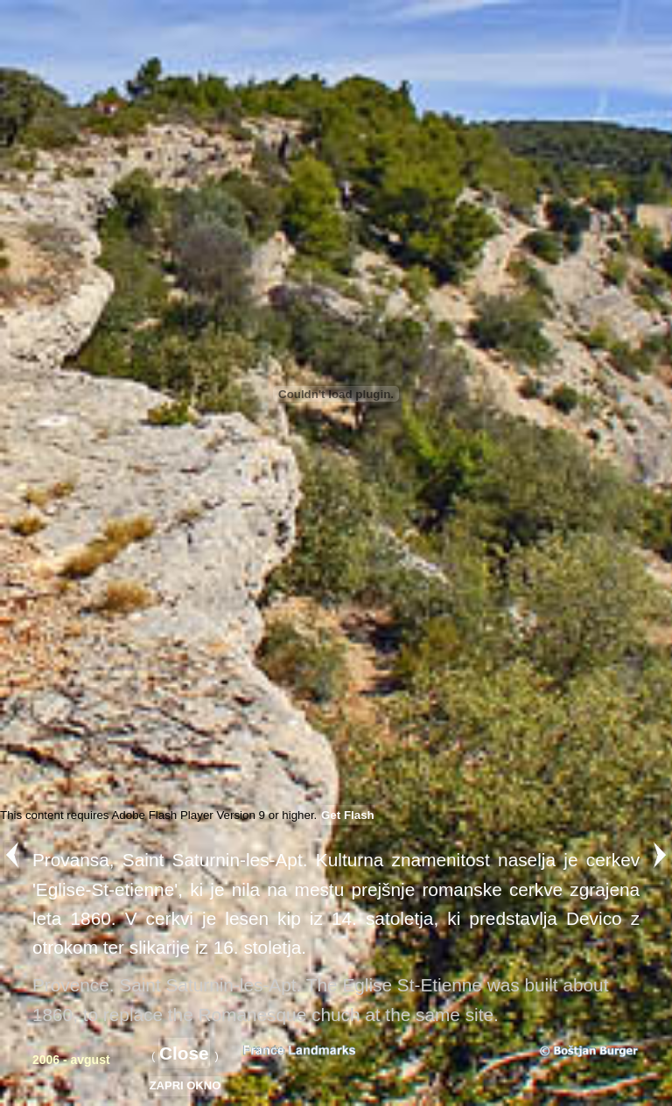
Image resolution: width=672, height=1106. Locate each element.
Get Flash (347, 815)
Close (184, 1053)
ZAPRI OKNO (185, 1085)
